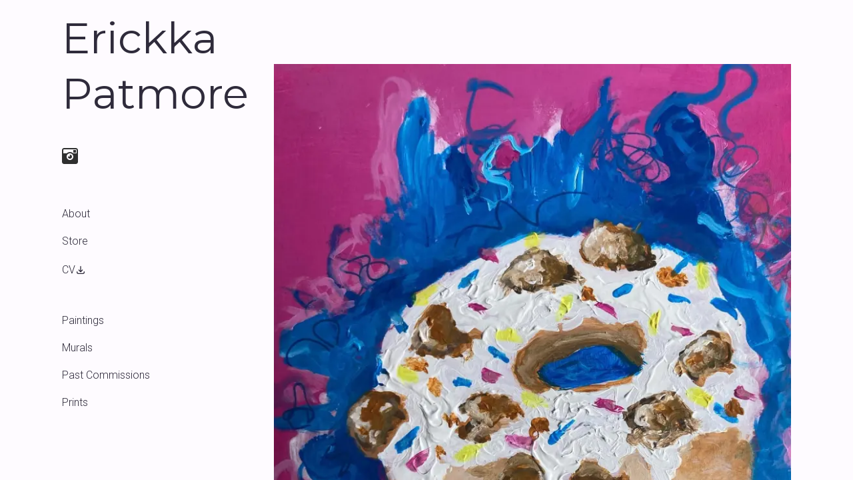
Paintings (83, 320)
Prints (75, 402)
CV (74, 270)
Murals (77, 347)
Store (75, 241)
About (76, 213)
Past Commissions (106, 375)
